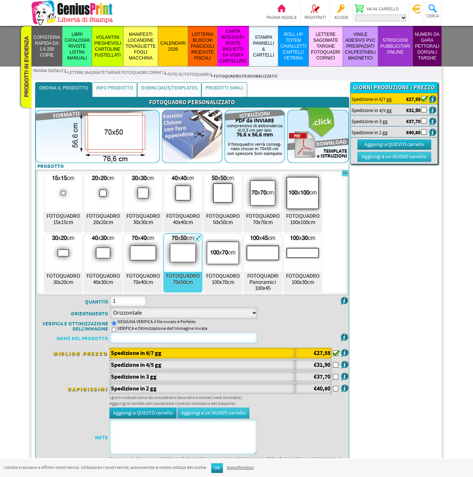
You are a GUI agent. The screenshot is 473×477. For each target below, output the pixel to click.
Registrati (315, 18)
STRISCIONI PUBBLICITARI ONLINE (395, 46)
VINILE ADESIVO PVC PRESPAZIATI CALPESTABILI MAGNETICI (360, 46)
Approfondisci (240, 468)
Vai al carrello (383, 9)
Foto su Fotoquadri (188, 75)
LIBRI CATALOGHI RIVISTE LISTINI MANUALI (77, 46)
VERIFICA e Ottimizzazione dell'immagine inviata (162, 329)
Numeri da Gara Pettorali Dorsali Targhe (427, 46)
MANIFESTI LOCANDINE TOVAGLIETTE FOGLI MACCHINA (141, 46)
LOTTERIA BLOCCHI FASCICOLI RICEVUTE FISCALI (202, 46)
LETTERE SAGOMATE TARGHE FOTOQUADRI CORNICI (325, 46)
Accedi (341, 18)
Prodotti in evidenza (26, 67)
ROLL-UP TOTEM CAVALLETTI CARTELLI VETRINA (293, 46)
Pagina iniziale (281, 18)
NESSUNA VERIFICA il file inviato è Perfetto (157, 322)
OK (217, 468)
